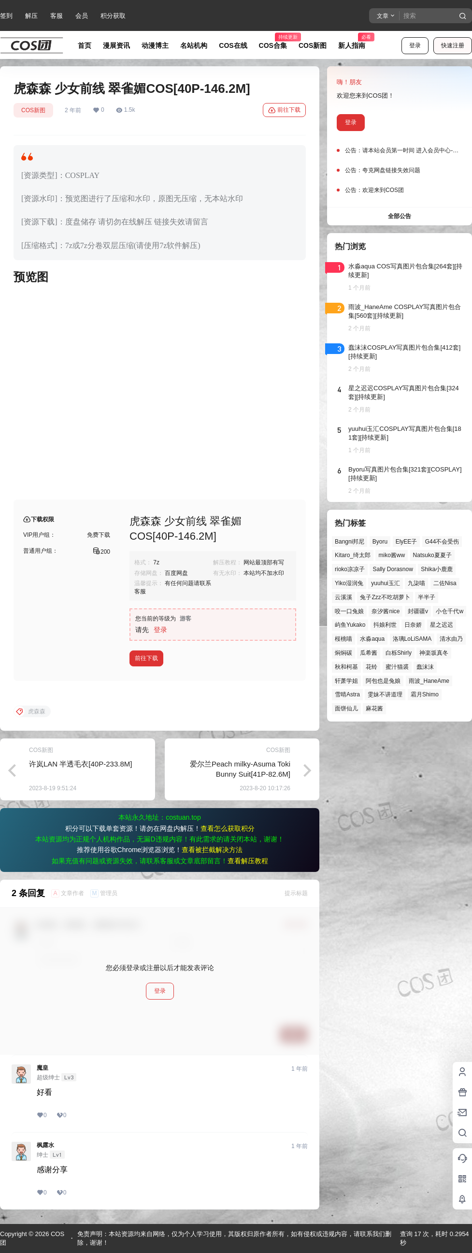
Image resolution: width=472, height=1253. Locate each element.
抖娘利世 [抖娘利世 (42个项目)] (385, 624)
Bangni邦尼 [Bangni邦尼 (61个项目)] (349, 541)
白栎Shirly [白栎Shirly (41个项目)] (399, 652)
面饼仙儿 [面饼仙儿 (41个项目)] (346, 708)
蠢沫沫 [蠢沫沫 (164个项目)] (425, 666)
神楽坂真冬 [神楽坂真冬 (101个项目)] (433, 652)
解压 (31, 15)
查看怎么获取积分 (227, 828)
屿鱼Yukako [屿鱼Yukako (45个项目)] (350, 624)
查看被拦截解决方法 (212, 850)
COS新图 (33, 110)
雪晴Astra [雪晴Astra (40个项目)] (347, 694)
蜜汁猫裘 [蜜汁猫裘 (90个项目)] (397, 666)
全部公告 (399, 216)
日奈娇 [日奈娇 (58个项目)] (413, 624)
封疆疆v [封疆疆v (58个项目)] (418, 611)
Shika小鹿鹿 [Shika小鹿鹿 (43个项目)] (437, 569)
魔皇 (42, 1068)
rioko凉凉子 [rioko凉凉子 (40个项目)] (350, 569)
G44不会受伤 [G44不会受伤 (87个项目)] (442, 541)
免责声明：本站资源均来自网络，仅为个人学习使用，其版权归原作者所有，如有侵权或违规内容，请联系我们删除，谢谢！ (234, 1238)
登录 (415, 45)
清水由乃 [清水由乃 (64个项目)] (451, 638)
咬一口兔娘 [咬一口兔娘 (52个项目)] (349, 611)
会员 (81, 15)
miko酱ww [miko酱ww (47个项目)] (391, 555)
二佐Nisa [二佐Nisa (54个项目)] (445, 583)
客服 (56, 15)
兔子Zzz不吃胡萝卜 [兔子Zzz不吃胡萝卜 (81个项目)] (385, 597)
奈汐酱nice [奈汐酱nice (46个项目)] (386, 611)
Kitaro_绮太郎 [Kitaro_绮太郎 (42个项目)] (353, 555)
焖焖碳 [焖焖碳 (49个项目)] (343, 652)
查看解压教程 (248, 861)
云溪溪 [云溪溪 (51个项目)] (343, 597)
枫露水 (45, 1145)
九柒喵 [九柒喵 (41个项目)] (416, 583)
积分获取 (113, 15)
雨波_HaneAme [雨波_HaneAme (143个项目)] (429, 681)
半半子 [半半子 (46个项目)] (426, 597)
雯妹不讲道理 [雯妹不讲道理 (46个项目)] (385, 694)
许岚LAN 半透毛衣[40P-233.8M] (80, 764)
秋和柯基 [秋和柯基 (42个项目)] (346, 666)
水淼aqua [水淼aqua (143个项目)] (372, 638)
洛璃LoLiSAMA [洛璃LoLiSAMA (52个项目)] (412, 638)
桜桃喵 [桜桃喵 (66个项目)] (343, 638)
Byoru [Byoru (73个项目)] (379, 541)
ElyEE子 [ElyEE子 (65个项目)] (406, 541)
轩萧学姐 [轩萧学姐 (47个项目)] (346, 681)
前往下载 (284, 110)
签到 (6, 15)
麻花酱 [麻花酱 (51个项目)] (374, 708)
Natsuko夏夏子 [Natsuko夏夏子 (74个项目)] (432, 555)
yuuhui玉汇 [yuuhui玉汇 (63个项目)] (385, 583)
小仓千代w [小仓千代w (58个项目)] (449, 611)
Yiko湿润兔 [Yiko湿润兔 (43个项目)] (349, 583)
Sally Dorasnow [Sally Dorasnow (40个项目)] (392, 569)
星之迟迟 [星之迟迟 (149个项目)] (441, 624)
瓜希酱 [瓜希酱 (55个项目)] (368, 652)
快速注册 (452, 45)
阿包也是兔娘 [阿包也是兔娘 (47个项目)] (383, 681)
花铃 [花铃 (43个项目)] (371, 666)
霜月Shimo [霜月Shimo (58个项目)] (425, 694)
